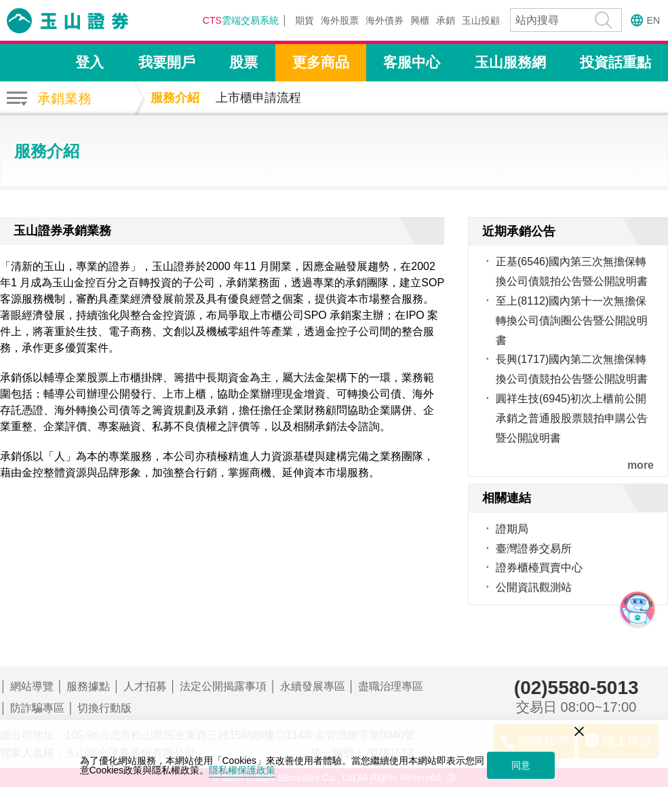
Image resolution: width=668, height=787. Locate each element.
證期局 (512, 529)
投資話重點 (615, 62)
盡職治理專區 (390, 686)
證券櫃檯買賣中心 (539, 567)
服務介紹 (175, 97)
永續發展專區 (312, 686)
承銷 (445, 20)
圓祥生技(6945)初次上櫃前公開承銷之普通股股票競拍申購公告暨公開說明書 (572, 418)
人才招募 (145, 686)
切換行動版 (104, 708)
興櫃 (419, 20)
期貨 (304, 20)
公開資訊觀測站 (534, 587)
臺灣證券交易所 (534, 548)
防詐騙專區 (37, 708)
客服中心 (411, 62)
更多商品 (320, 62)
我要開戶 (166, 62)
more (640, 465)
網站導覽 (32, 686)
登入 (89, 62)
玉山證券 (85, 20)
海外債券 (385, 20)
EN (653, 20)
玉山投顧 (481, 20)
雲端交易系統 (241, 20)
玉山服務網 (510, 62)
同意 (520, 765)
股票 (243, 62)
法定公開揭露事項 (223, 686)
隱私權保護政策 (242, 770)
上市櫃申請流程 (258, 97)
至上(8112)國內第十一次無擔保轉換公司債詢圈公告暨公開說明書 (572, 320)
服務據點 (88, 686)
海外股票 (340, 20)
